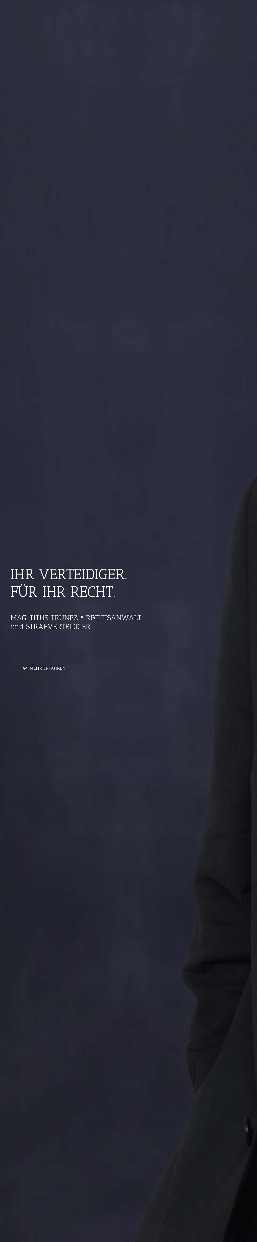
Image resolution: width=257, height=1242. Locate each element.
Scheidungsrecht (97, 818)
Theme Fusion (121, 1225)
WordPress (101, 1225)
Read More (29, 869)
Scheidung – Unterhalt (44, 811)
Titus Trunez (34, 818)
